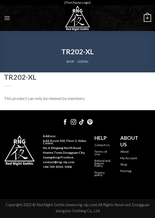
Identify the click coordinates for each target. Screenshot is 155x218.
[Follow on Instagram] (73, 122)
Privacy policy (99, 174)
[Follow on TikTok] (81, 122)
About (124, 151)
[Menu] (7, 18)
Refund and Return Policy (102, 163)
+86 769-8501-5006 (57, 167)
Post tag (125, 171)
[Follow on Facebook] (65, 122)
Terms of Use (100, 153)
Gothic (83, 61)
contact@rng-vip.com (58, 162)
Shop (123, 164)
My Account (128, 158)
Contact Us (102, 145)
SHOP (70, 61)
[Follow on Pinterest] (90, 122)
